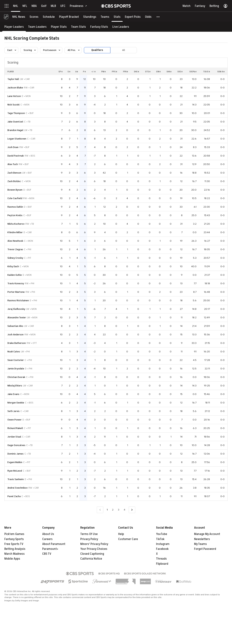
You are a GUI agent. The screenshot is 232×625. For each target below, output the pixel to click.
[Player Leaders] (14, 27)
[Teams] (104, 17)
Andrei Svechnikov (17, 487)
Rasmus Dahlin (15, 206)
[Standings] (89, 17)
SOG (180, 71)
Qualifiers (97, 50)
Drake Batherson (16, 343)
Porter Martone (16, 291)
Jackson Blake (15, 87)
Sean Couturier (15, 360)
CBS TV (46, 554)
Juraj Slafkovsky (16, 309)
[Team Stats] (78, 27)
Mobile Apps (12, 559)
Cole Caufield (14, 198)
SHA (169, 71)
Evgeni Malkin (14, 462)
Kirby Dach (13, 266)
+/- (93, 71)
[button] (158, 17)
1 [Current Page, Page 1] (107, 509)
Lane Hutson (14, 96)
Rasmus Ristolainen (18, 300)
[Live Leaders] (120, 27)
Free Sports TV (13, 544)
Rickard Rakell (15, 428)
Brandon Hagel (15, 130)
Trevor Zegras (15, 249)
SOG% (192, 71)
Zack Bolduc (14, 181)
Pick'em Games (14, 534)
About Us (48, 534)
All (123, 50)
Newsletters (202, 539)
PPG (114, 71)
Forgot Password (205, 549)
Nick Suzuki (13, 104)
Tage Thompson (16, 113)
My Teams (200, 544)
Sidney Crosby (15, 257)
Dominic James (15, 453)
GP (61, 71)
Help (121, 534)
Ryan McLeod (14, 470)
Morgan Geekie (15, 402)
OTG (147, 71)
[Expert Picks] (133, 17)
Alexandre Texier (16, 317)
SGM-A (221, 71)
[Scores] (34, 17)
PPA (125, 71)
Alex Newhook (15, 240)
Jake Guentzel (15, 121)
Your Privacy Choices (93, 549)
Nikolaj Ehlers (14, 385)
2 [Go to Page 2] (112, 509)
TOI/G (206, 71)
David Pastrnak (15, 155)
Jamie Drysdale (15, 368)
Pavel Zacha (14, 496)
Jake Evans (13, 394)
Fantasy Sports (14, 539)
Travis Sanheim (15, 479)
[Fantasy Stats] (99, 27)
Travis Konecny (15, 283)
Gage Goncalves (16, 445)
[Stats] (117, 17)
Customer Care (128, 539)
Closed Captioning (92, 554)
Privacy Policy (89, 539)
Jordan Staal (14, 436)
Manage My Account (207, 534)
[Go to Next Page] (132, 510)
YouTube (161, 534)
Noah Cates (13, 351)
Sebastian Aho (15, 326)
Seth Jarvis (13, 411)
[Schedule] (49, 17)
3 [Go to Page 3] (118, 509)
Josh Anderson (15, 334)
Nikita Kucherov (15, 223)
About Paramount (53, 544)
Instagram (162, 544)
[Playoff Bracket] (69, 17)
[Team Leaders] (37, 27)
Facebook (162, 549)
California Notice (91, 559)
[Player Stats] (59, 27)
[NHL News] (18, 17)
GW (158, 71)
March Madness (14, 554)
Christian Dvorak (16, 377)
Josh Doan (12, 147)
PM (103, 71)
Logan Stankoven (16, 138)
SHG (136, 71)
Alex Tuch (12, 164)
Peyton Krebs (14, 215)
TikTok (160, 539)
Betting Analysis (14, 549)
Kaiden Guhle (14, 274)
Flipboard (162, 564)
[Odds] (148, 17)
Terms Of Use (89, 534)
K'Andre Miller (15, 232)
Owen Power (14, 419)
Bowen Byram (14, 189)
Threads (161, 559)
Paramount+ (50, 549)
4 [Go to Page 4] (124, 509)
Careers (47, 539)
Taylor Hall (13, 79)
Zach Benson (14, 172)
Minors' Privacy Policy (94, 544)
